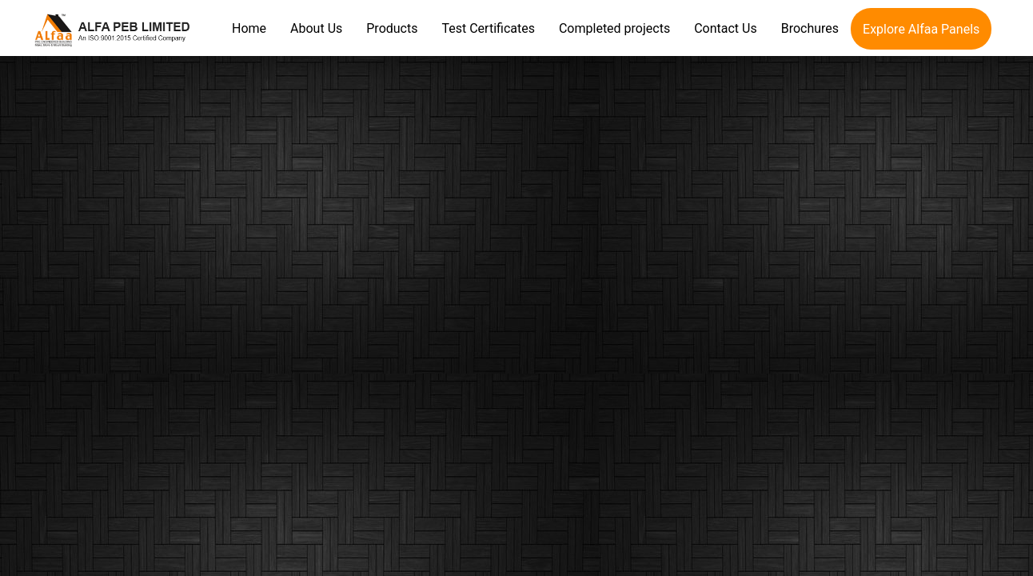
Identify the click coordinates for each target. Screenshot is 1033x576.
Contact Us (725, 28)
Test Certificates (487, 28)
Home (249, 28)
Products (391, 28)
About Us (316, 28)
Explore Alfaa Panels (921, 29)
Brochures (810, 28)
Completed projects (614, 28)
